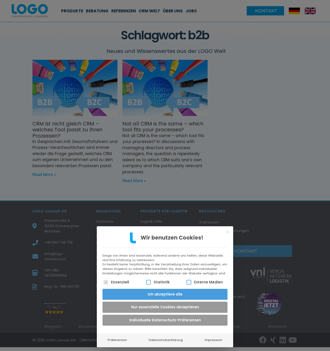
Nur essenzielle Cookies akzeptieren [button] (165, 305)
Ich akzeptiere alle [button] (165, 292)
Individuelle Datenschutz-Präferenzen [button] (165, 317)
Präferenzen (117, 338)
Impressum (213, 338)
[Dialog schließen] (227, 230)
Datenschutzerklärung (166, 338)
